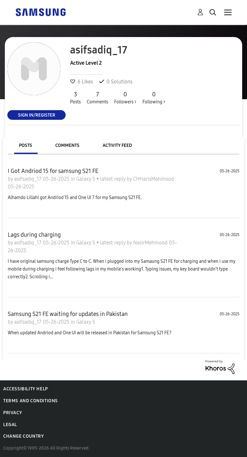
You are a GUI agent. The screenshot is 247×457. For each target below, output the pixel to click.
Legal (10, 424)
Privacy (12, 412)
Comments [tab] (67, 145)
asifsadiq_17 (28, 179)
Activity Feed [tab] (117, 145)
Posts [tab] (25, 145)
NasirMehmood (151, 243)
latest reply (113, 179)
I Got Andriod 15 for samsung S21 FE (53, 171)
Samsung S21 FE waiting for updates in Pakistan (68, 314)
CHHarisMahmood (153, 179)
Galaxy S (86, 179)
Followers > (125, 97)
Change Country (23, 436)
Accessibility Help (25, 389)
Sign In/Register (36, 115)
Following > (153, 97)
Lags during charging (34, 234)
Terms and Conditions (30, 401)
